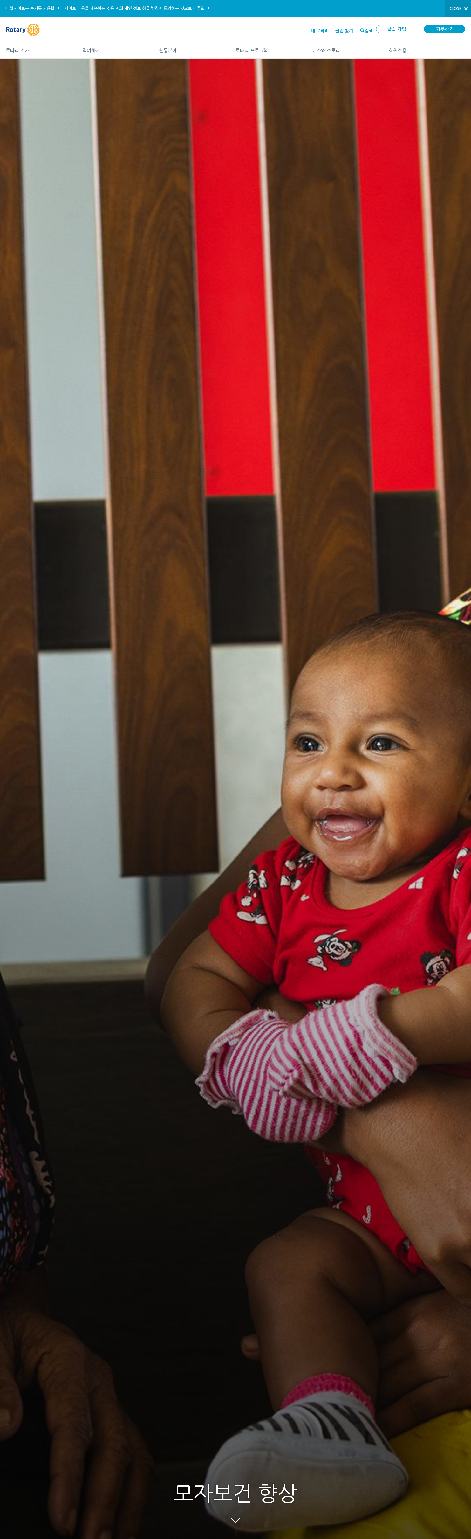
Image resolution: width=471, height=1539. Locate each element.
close (455, 8)
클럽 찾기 (344, 31)
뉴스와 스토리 (344, 48)
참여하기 (114, 48)
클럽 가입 (396, 29)
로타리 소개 (38, 48)
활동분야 (191, 48)
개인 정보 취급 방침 (141, 8)
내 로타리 (320, 31)
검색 (369, 30)
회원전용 (427, 48)
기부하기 (445, 29)
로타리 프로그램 (267, 48)
